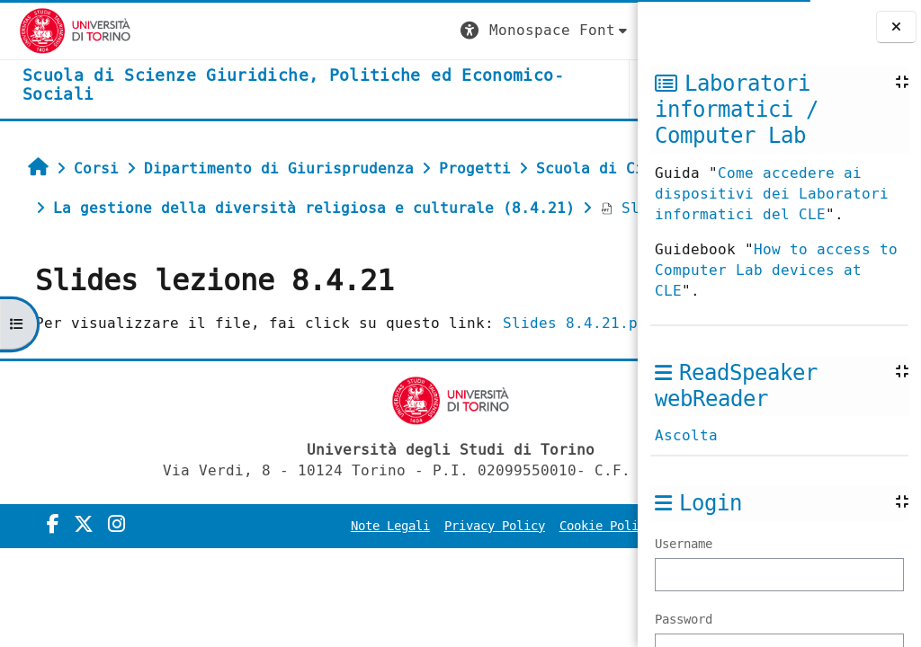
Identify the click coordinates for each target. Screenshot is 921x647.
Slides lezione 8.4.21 (148, 287)
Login (600, 30)
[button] (301, 31)
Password (683, 619)
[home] (213, 85)
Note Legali (412, 625)
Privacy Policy (516, 625)
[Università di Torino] (56, 30)
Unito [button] (422, 88)
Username (683, 544)
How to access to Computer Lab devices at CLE (776, 270)
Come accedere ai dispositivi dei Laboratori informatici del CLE (772, 194)
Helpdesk (527, 88)
